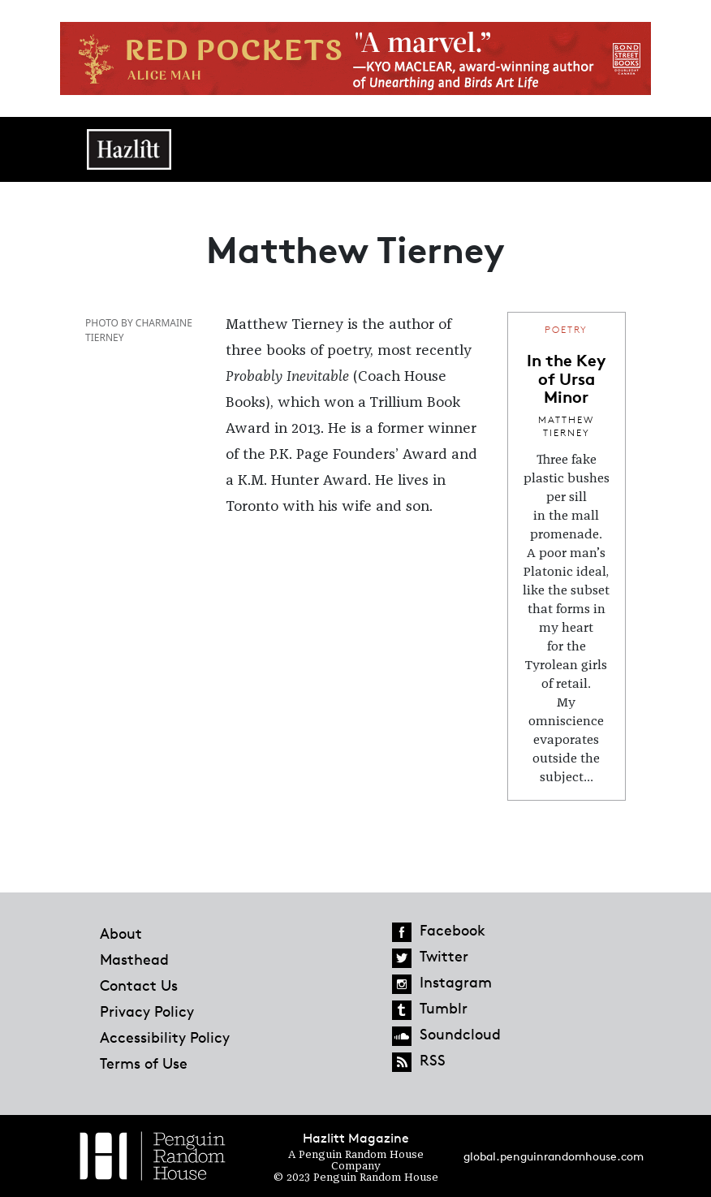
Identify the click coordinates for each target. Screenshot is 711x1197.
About (121, 933)
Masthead (134, 959)
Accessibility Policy (165, 1037)
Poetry (566, 329)
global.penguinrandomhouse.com (553, 1156)
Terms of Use (143, 1063)
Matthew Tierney (566, 426)
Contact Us (139, 985)
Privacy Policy (147, 1011)
